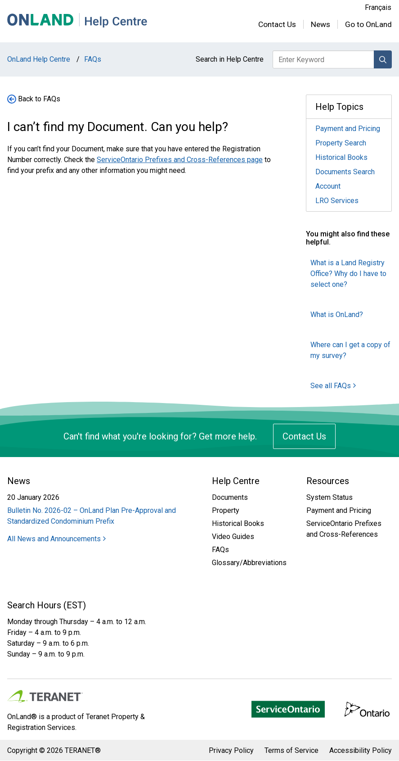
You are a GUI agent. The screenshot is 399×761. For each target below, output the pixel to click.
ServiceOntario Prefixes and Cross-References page (180, 159)
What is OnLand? (336, 314)
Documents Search (345, 172)
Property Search (340, 143)
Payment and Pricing (347, 128)
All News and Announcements (56, 539)
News (320, 24)
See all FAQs (333, 385)
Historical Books (341, 157)
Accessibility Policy (360, 750)
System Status (329, 497)
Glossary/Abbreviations (249, 562)
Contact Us (277, 24)
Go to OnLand (368, 24)
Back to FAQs (39, 99)
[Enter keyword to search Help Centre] (323, 59)
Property (225, 510)
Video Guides (233, 536)
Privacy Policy (231, 750)
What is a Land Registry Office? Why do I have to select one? (348, 273)
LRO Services (337, 200)
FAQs (220, 549)
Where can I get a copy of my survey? (350, 350)
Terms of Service (291, 750)
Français (378, 7)
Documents (230, 497)
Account (328, 186)
